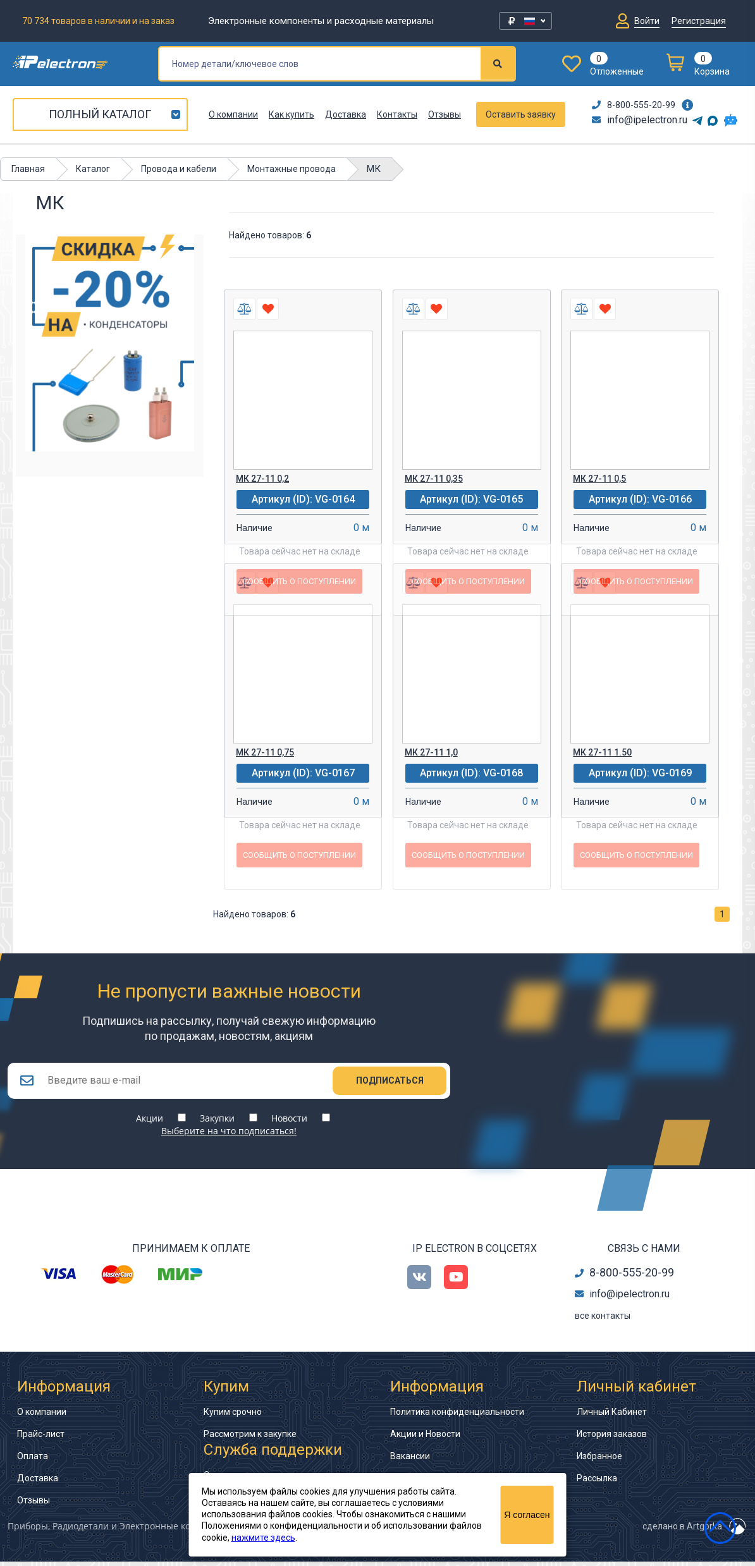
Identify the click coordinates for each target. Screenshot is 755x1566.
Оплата (32, 1460)
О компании (233, 114)
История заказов (612, 1438)
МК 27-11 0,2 (262, 479)
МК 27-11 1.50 (602, 752)
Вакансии (410, 1460)
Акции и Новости (425, 1438)
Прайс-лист (40, 1438)
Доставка (345, 114)
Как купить (291, 114)
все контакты (602, 1320)
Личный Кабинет (612, 1416)
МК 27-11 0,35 (434, 479)
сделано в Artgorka (682, 1531)
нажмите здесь (263, 1537)
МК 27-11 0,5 (599, 479)
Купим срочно (233, 1416)
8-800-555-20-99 (633, 105)
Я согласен (526, 1515)
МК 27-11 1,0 (431, 752)
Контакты (397, 114)
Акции (149, 1122)
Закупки (217, 1122)
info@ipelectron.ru (639, 120)
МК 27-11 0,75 (265, 752)
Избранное (599, 1460)
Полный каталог (100, 114)
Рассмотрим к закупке (250, 1438)
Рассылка (597, 1482)
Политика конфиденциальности (457, 1416)
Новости (289, 1122)
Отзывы (444, 114)
